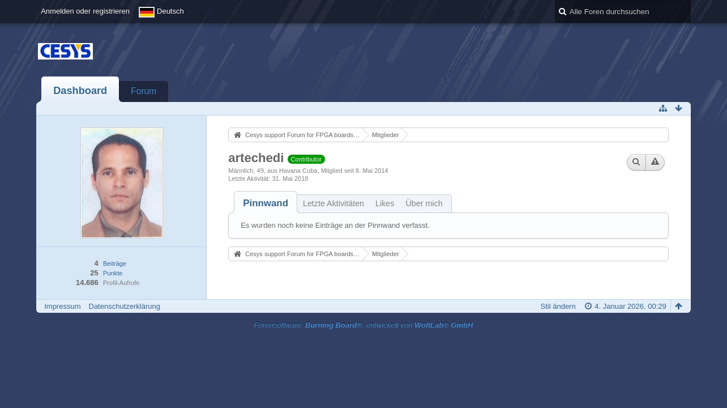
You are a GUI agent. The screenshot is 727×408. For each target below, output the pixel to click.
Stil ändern (558, 306)
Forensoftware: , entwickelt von (363, 325)
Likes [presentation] (384, 203)
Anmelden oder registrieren (85, 11)
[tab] (265, 203)
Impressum (62, 306)
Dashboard (80, 90)
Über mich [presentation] (423, 203)
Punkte (112, 273)
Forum (143, 91)
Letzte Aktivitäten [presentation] (333, 203)
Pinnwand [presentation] (265, 203)
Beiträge (114, 263)
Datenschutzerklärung (124, 306)
